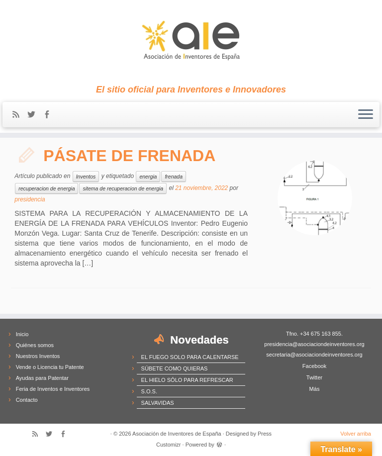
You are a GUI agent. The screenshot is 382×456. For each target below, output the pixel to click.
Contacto (27, 400)
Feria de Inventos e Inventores (53, 389)
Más (314, 389)
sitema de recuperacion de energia (123, 188)
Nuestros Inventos (38, 356)
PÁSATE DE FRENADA (129, 156)
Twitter (314, 377)
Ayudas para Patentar (42, 378)
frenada (174, 177)
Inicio (22, 334)
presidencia (29, 199)
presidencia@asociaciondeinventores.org (314, 344)
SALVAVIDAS (157, 403)
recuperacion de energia (46, 188)
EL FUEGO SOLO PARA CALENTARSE (190, 357)
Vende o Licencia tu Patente (50, 367)
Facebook (314, 366)
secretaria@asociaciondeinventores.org (314, 355)
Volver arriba (355, 434)
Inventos (86, 177)
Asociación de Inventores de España (176, 434)
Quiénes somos (35, 345)
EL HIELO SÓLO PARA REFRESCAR (187, 380)
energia (148, 177)
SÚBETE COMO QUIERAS (174, 368)
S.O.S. (149, 391)
